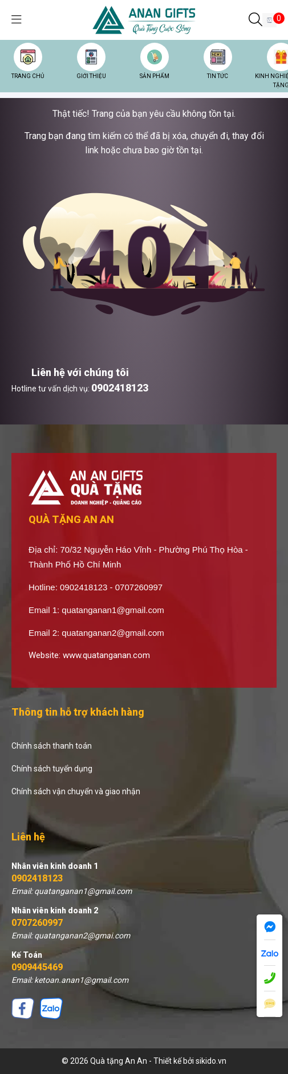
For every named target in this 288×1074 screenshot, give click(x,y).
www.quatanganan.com (106, 655)
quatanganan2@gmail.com (113, 633)
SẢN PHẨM (154, 76)
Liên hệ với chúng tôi (80, 372)
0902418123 (119, 388)
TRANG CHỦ (27, 76)
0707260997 (37, 922)
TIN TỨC (217, 76)
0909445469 (37, 967)
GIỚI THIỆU (91, 76)
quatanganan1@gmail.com (113, 610)
